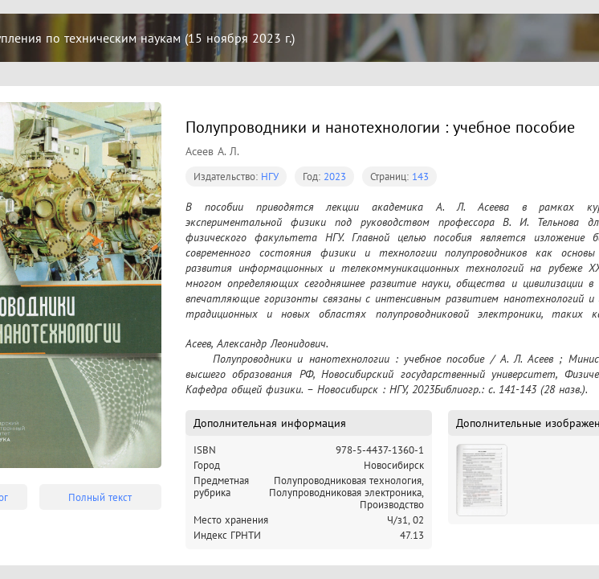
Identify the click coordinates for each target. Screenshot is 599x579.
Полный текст (100, 497)
